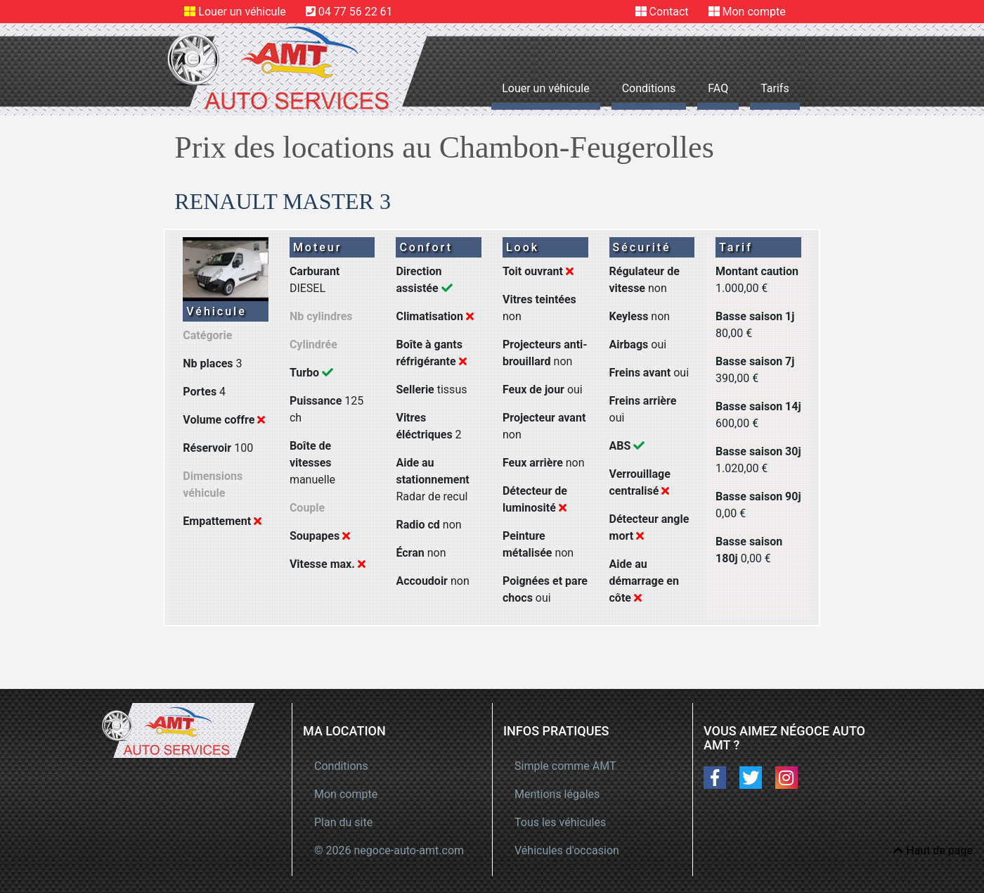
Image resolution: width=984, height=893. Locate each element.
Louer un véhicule (241, 11)
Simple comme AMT (565, 766)
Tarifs (774, 88)
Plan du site (343, 822)
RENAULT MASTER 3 (282, 201)
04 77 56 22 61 (355, 11)
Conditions (649, 88)
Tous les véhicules (560, 822)
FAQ (718, 88)
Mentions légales (557, 794)
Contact (669, 11)
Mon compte (754, 11)
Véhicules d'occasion (566, 850)
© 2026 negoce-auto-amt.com (389, 850)
